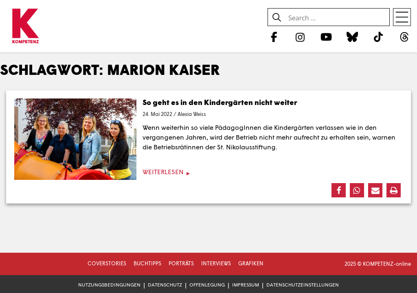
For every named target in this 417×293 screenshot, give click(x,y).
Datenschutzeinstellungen (302, 285)
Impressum (245, 285)
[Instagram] (300, 37)
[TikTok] (378, 37)
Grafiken (250, 263)
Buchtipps (147, 263)
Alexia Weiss (192, 114)
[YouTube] (326, 37)
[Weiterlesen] (208, 171)
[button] (338, 190)
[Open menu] (402, 17)
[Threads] (404, 37)
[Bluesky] (352, 37)
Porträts (181, 263)
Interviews (216, 263)
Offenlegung (207, 285)
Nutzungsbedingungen (109, 285)
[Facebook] (274, 37)
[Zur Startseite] (25, 26)
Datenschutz (165, 285)
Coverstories (107, 263)
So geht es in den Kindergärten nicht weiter (220, 102)
